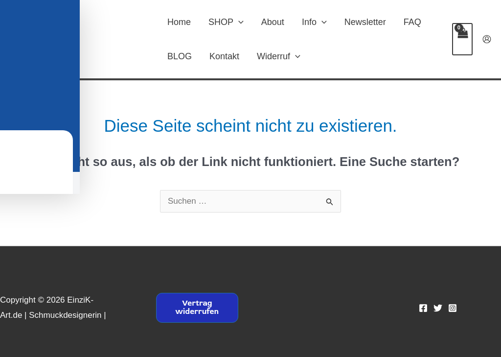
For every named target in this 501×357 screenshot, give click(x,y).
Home (179, 22)
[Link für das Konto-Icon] (486, 39)
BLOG (179, 56)
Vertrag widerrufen (197, 307)
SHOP (226, 22)
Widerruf (278, 56)
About (272, 22)
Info (314, 22)
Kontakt (224, 56)
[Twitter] (437, 308)
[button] (238, 22)
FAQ (412, 22)
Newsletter (365, 22)
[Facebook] (423, 308)
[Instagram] (452, 308)
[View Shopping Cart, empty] (462, 39)
